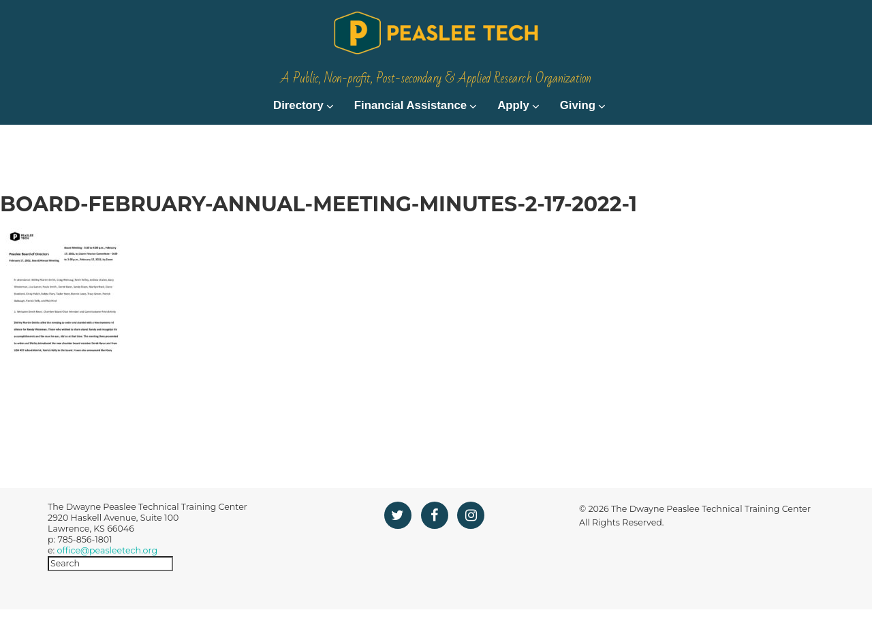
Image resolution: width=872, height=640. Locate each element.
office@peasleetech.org (107, 581)
